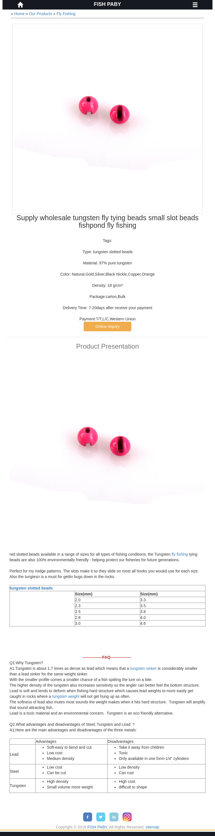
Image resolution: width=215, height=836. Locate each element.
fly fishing (180, 554)
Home (19, 13)
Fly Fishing (66, 13)
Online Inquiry (107, 326)
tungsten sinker (143, 668)
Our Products (40, 13)
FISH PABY (107, 4)
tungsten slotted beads (31, 588)
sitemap (152, 827)
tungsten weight (66, 696)
